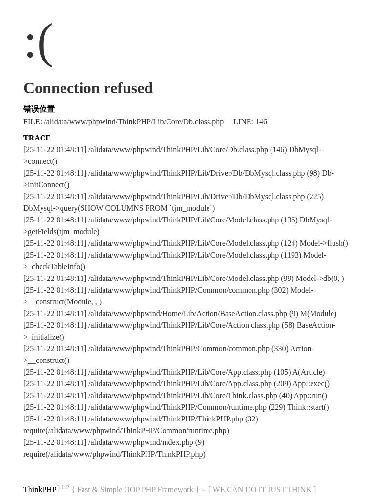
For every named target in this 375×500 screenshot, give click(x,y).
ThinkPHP (40, 489)
